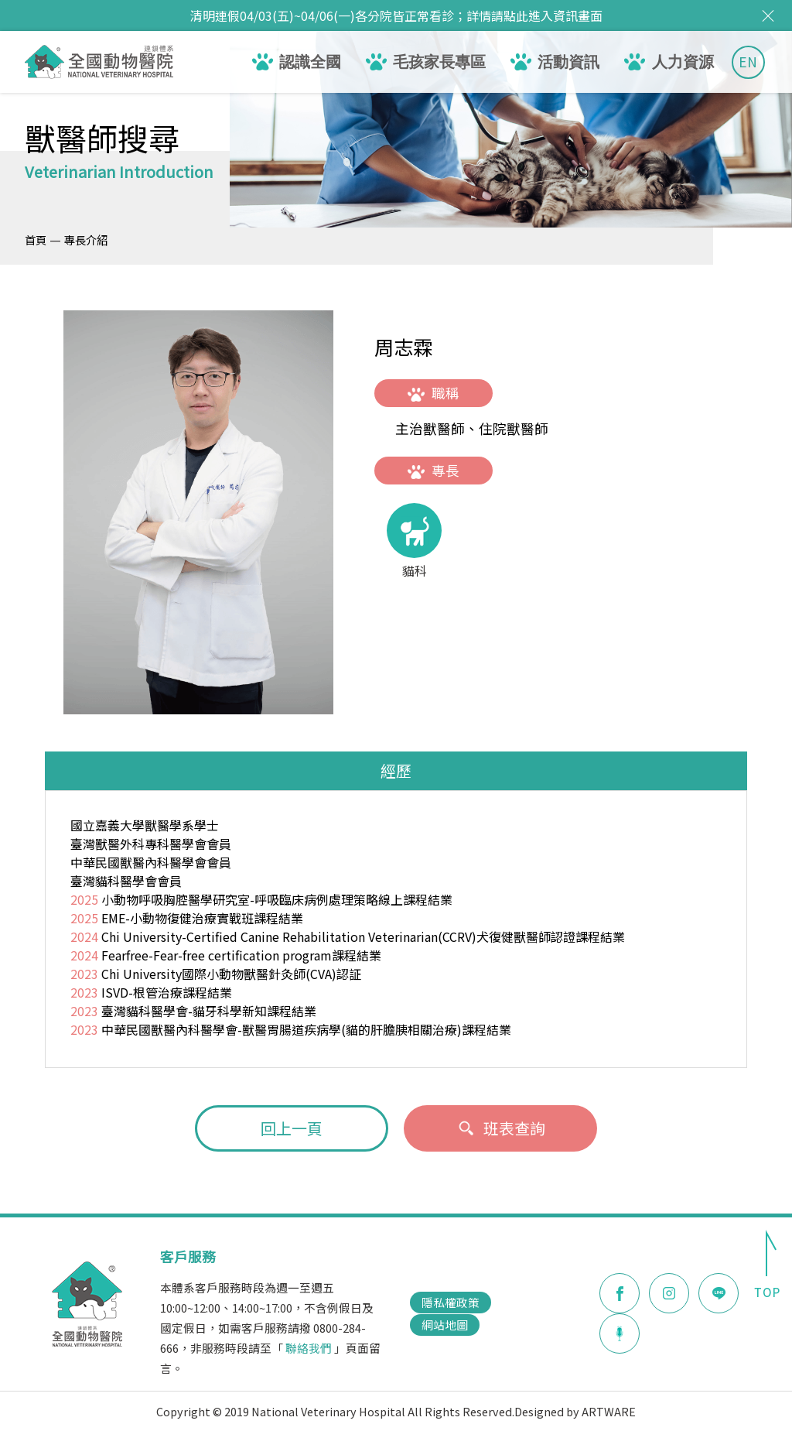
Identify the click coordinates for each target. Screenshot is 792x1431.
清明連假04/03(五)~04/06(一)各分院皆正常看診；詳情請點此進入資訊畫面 (396, 15)
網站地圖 (445, 1324)
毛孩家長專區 (439, 61)
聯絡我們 (308, 1348)
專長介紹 (86, 239)
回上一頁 (292, 1128)
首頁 (35, 239)
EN (748, 61)
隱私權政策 (451, 1302)
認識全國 (310, 61)
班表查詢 (500, 1128)
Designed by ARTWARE (575, 1411)
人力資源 (683, 61)
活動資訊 (568, 61)
